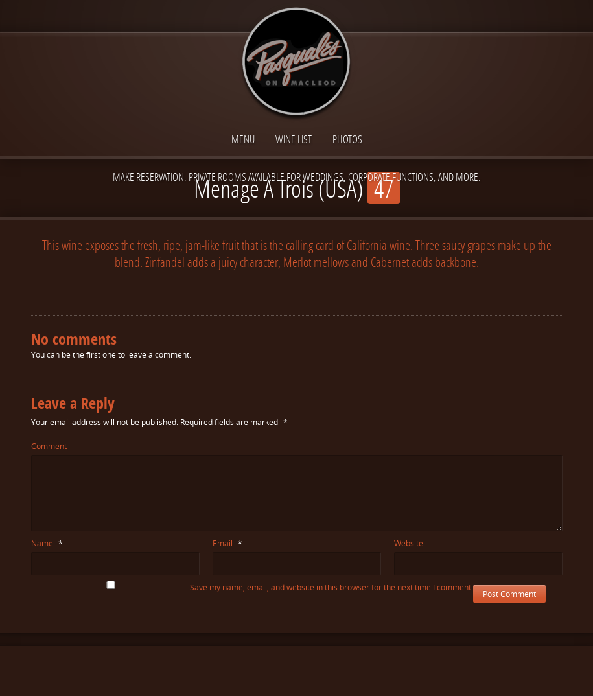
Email (227, 543)
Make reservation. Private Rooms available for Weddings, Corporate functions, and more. (297, 176)
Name (47, 543)
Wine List (293, 139)
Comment (49, 446)
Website (408, 543)
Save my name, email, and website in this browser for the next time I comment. (331, 587)
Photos (347, 139)
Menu (243, 139)
